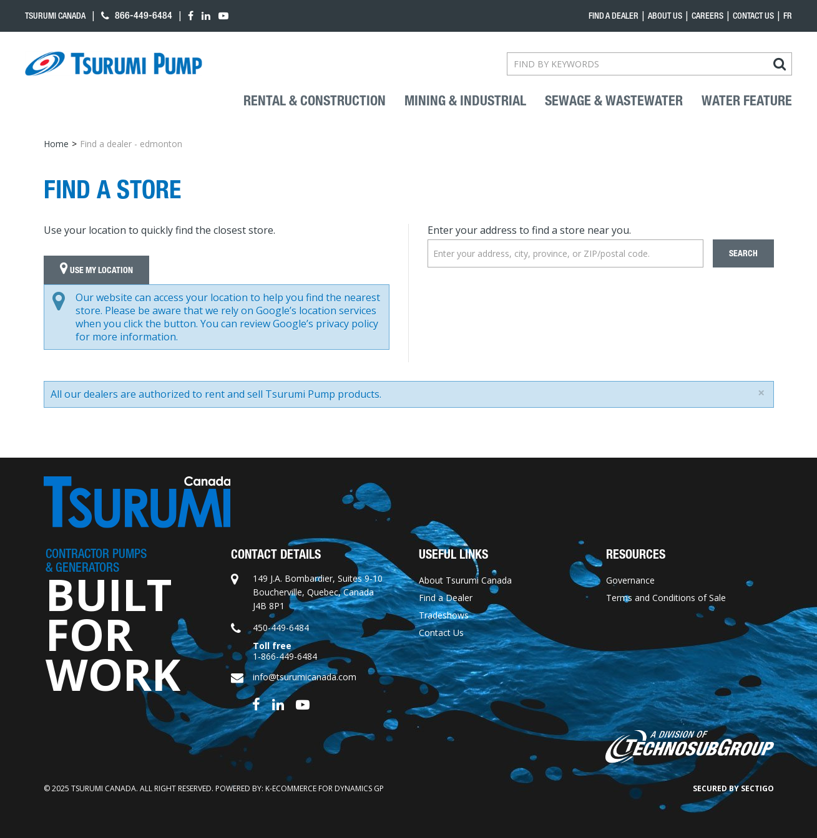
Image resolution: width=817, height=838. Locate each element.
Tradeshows (444, 615)
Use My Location (96, 270)
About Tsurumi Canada (465, 580)
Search (743, 253)
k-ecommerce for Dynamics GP (324, 788)
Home (56, 144)
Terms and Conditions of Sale (666, 598)
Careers (707, 16)
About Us (665, 16)
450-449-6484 (281, 627)
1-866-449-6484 (285, 656)
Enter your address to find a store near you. (529, 230)
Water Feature (747, 101)
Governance (630, 580)
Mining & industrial (465, 101)
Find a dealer (613, 16)
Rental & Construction (314, 101)
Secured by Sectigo (733, 788)
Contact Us (753, 16)
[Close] (761, 393)
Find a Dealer (445, 598)
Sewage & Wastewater (614, 101)
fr (787, 16)
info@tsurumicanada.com (304, 677)
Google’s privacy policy (325, 323)
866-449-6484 (136, 15)
